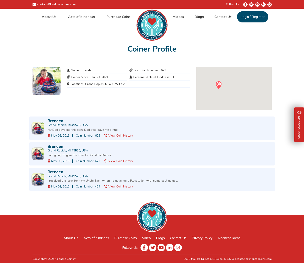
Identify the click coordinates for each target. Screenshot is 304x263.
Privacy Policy (202, 238)
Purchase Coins (118, 16)
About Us (49, 16)
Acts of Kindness (81, 16)
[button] (219, 85)
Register (258, 16)
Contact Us (223, 16)
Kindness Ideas (229, 238)
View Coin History (120, 136)
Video (146, 238)
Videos (178, 16)
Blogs (199, 16)
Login (245, 16)
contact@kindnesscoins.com (56, 4)
